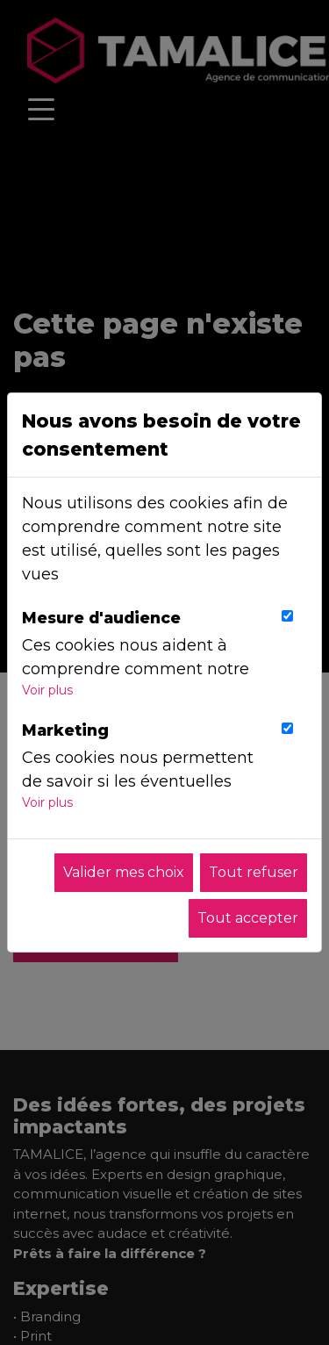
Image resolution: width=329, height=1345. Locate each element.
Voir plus (47, 690)
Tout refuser (253, 872)
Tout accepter (247, 918)
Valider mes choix (123, 872)
